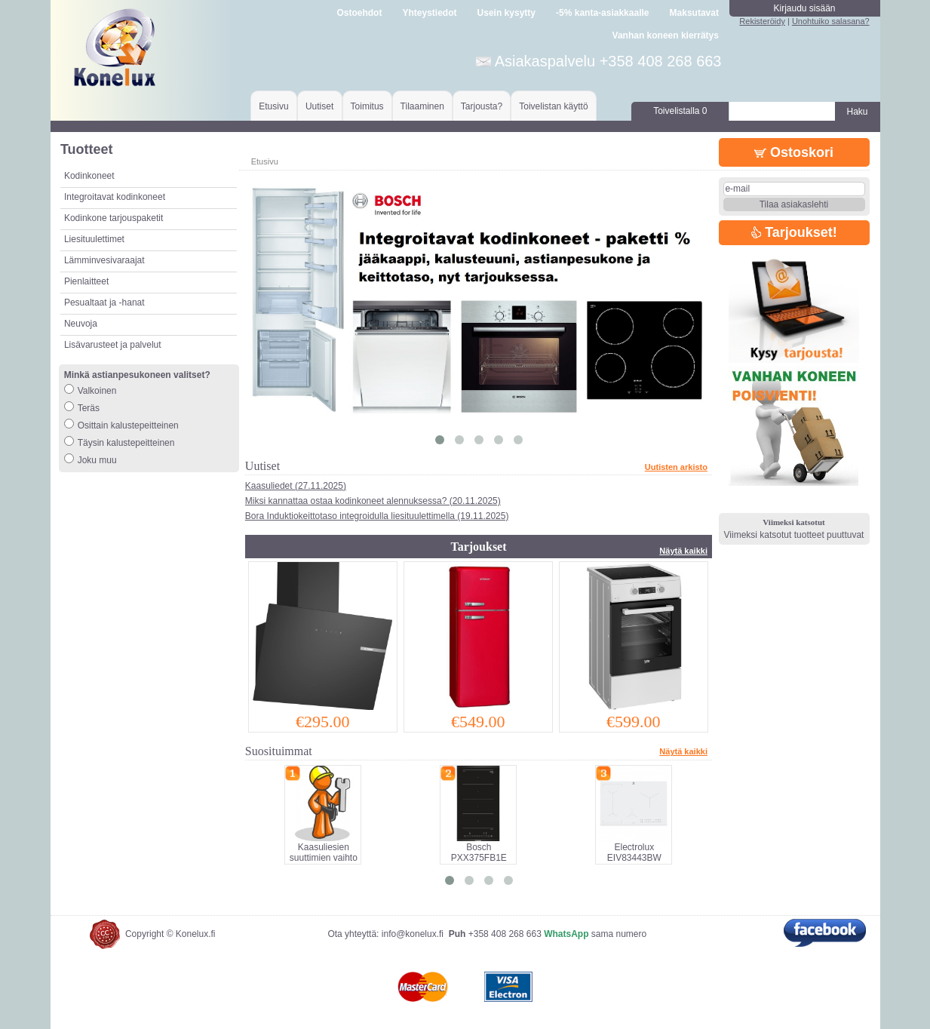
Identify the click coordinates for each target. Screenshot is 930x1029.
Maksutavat (694, 13)
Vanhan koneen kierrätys (665, 35)
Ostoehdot (359, 13)
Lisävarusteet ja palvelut (112, 344)
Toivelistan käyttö (553, 106)
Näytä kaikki (683, 550)
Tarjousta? (481, 106)
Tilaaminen (422, 106)
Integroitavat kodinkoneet (114, 197)
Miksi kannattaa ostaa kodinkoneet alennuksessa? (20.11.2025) (373, 501)
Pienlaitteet (86, 281)
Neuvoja (80, 323)
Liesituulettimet (94, 239)
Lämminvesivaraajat (104, 260)
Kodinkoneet (89, 175)
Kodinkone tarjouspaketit (113, 218)
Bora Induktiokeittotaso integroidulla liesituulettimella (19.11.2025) (377, 516)
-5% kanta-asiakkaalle (602, 13)
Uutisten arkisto (676, 466)
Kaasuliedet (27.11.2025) (295, 486)
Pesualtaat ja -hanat (104, 302)
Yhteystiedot (429, 13)
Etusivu (273, 106)
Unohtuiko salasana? (831, 21)
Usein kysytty (506, 13)
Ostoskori (793, 152)
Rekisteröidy (762, 21)
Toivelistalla (680, 111)
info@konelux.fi (413, 934)
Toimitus (367, 106)
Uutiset (319, 106)
